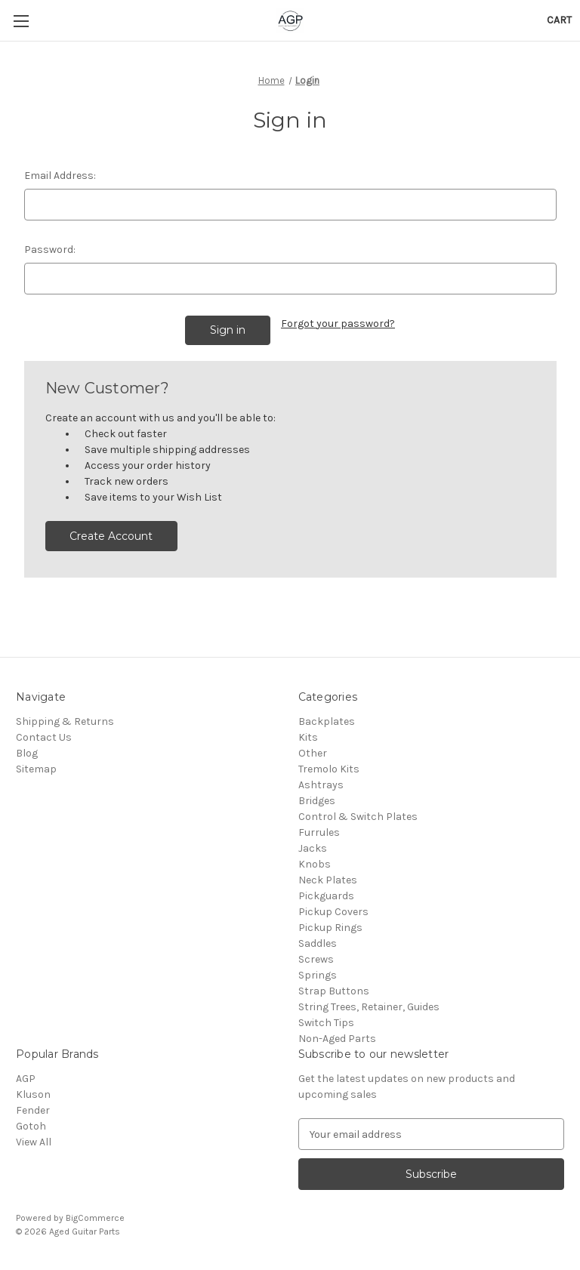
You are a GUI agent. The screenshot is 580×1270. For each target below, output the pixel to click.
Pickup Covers (333, 911)
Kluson (33, 1094)
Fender (33, 1110)
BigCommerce (95, 1218)
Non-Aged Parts (337, 1038)
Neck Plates (327, 880)
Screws (316, 959)
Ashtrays (321, 784)
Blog (27, 753)
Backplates (326, 721)
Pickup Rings (330, 927)
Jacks (312, 848)
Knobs (314, 864)
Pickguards (326, 895)
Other (312, 753)
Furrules (319, 832)
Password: (50, 249)
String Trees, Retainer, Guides (369, 1006)
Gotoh (31, 1126)
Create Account (111, 536)
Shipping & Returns (65, 721)
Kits (308, 737)
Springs (317, 975)
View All (33, 1142)
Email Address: (60, 175)
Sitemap (36, 769)
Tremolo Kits (328, 769)
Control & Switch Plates (358, 816)
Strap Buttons (333, 991)
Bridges (316, 800)
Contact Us (44, 737)
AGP (25, 1078)
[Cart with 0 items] (559, 20)
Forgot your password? (338, 323)
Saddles (317, 943)
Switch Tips (326, 1022)
